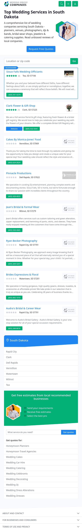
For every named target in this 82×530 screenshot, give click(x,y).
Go (74, 61)
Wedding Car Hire (15, 462)
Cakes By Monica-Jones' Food (23, 139)
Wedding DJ (12, 484)
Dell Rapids (12, 362)
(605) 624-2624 (14, 162)
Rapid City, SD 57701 (29, 244)
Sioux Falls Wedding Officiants (24, 71)
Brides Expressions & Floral (22, 274)
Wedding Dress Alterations (20, 490)
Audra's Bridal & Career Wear (23, 308)
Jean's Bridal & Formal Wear (22, 207)
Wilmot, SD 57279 (27, 211)
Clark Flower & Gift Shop (20, 105)
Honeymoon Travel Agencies (21, 451)
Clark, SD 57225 (29, 109)
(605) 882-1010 (14, 297)
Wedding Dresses (15, 495)
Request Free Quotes (41, 49)
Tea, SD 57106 (29, 75)
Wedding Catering (15, 468)
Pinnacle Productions (18, 173)
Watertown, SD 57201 (29, 278)
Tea (8, 384)
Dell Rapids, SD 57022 (29, 177)
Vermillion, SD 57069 (29, 143)
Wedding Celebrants (17, 473)
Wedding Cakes (14, 456)
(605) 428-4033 (14, 196)
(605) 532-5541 (32, 129)
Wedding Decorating (17, 479)
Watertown (12, 373)
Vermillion (11, 368)
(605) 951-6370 (14, 94)
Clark (8, 357)
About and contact (13, 513)
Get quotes (68, 432)
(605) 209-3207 (14, 264)
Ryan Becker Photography (21, 240)
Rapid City (11, 351)
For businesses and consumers (19, 520)
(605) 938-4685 (14, 230)
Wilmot (10, 379)
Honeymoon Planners (17, 445)
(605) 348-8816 (14, 328)
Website (14, 129)
